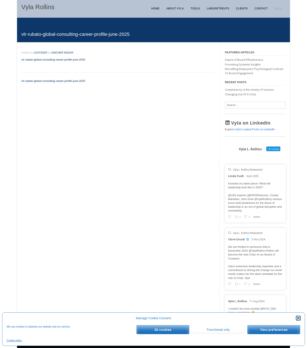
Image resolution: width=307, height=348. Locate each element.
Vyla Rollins (38, 6)
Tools (195, 8)
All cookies (162, 330)
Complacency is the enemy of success (249, 89)
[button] (298, 318)
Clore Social (236, 239)
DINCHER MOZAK (62, 52)
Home (155, 8)
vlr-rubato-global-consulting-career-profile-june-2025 (53, 59)
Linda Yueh (236, 176)
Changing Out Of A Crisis (240, 94)
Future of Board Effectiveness (244, 60)
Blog (278, 8)
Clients (242, 8)
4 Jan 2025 (252, 176)
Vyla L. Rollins (237, 301)
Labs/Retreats (218, 8)
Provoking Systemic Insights (243, 64)
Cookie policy (14, 340)
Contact (261, 8)
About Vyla (175, 8)
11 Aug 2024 (256, 301)
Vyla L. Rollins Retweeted (247, 169)
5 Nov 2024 (258, 239)
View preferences (274, 330)
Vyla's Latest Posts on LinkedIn (255, 129)
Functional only (218, 330)
